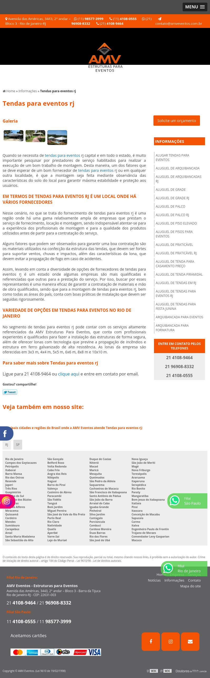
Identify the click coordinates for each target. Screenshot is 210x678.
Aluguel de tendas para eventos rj (176, 293)
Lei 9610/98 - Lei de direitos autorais (99, 561)
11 (21, 622)
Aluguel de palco (171, 206)
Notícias (154, 580)
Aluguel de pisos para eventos (174, 234)
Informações (169, 141)
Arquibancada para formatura (172, 327)
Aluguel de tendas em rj (176, 283)
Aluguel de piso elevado (176, 223)
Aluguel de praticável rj (176, 253)
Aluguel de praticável (174, 244)
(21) (109, 23)
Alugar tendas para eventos (172, 157)
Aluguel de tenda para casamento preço (175, 263)
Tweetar (10, 392)
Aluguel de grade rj (172, 198)
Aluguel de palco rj (172, 215)
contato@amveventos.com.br (178, 21)
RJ (6, 444)
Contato (194, 580)
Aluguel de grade (171, 189)
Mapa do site (190, 586)
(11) (88, 18)
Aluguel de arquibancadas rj (178, 178)
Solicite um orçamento (176, 120)
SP (18, 444)
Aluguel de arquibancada (178, 168)
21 (21, 603)
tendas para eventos (62, 155)
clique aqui (68, 374)
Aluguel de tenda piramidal (179, 274)
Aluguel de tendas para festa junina (176, 306)
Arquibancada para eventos (179, 317)
